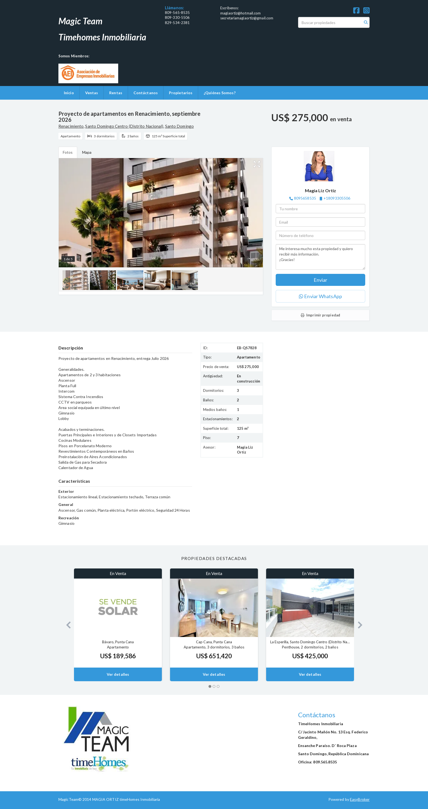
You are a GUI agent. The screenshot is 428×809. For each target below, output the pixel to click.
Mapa (86, 152)
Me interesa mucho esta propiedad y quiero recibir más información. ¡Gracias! (320, 257)
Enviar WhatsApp (320, 296)
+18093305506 (336, 198)
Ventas (91, 92)
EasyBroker (360, 799)
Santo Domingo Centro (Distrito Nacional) (124, 126)
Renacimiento (71, 126)
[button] (66, 624)
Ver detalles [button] (118, 674)
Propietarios (180, 92)
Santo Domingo (179, 126)
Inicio (69, 92)
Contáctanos (145, 92)
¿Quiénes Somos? (220, 92)
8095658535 (305, 198)
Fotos (68, 152)
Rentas (115, 92)
